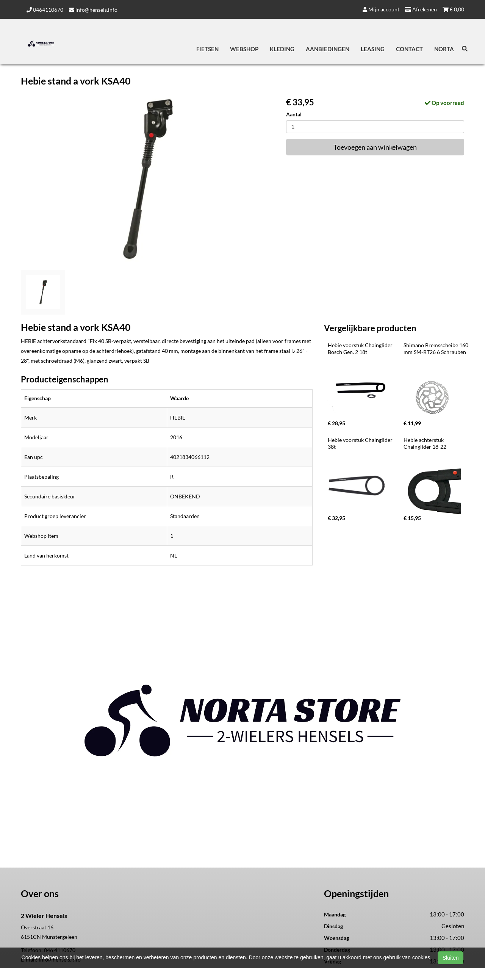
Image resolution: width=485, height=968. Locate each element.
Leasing (373, 48)
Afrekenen (421, 9)
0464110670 (45, 9)
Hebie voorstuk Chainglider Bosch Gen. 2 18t (361, 348)
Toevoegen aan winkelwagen (375, 147)
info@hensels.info (93, 9)
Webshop (244, 48)
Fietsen (207, 48)
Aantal (294, 114)
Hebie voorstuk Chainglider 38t (361, 443)
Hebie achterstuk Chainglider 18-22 (425, 443)
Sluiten (451, 958)
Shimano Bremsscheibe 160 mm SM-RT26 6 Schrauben (436, 348)
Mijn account (381, 9)
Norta (444, 48)
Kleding (282, 48)
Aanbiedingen (327, 48)
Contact (409, 48)
